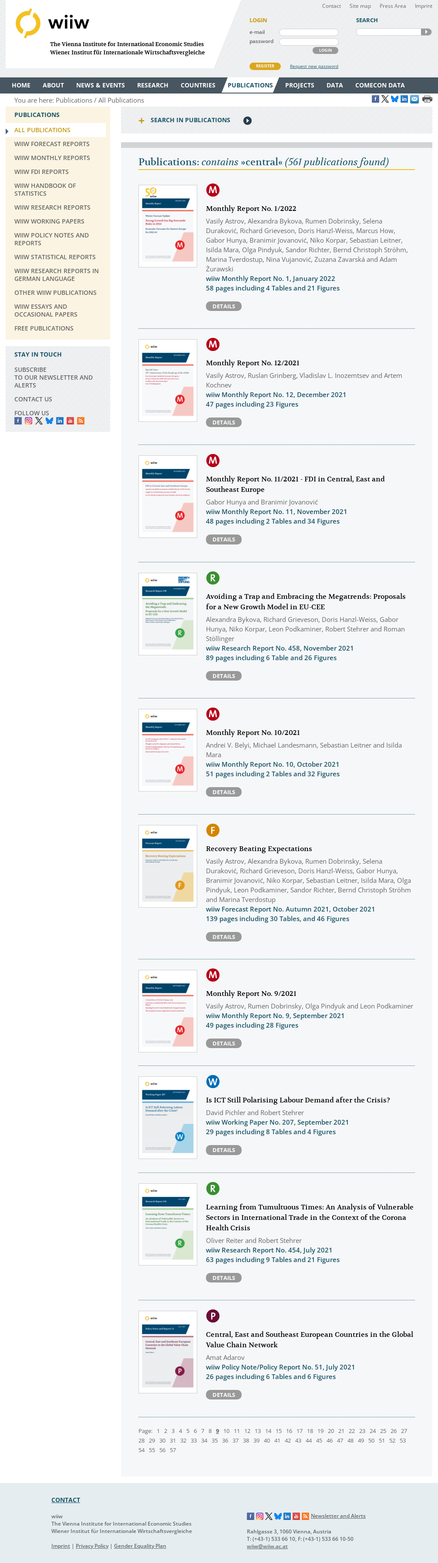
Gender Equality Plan (140, 1546)
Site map (360, 6)
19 (320, 1431)
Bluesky (49, 420)
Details (223, 306)
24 (373, 1431)
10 (226, 1431)
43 (298, 1440)
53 (403, 1440)
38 (246, 1440)
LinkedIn (60, 420)
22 (352, 1431)
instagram (28, 420)
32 (183, 1440)
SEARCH (426, 32)
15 (279, 1431)
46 (330, 1440)
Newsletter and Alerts (338, 1516)
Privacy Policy (92, 1546)
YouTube (70, 420)
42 (288, 1440)
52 (392, 1440)
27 (404, 1431)
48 (350, 1440)
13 (258, 1431)
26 (394, 1431)
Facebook (18, 420)
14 (268, 1431)
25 (383, 1431)
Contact (331, 6)
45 (319, 1440)
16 (289, 1431)
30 (162, 1440)
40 (267, 1440)
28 (141, 1440)
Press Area (393, 6)
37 (235, 1440)
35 (215, 1440)
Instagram (260, 1516)
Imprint (423, 6)
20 (331, 1431)
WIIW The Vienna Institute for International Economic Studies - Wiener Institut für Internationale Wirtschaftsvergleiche (123, 34)
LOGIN (325, 50)
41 (277, 1440)
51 (382, 1440)
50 (371, 1440)
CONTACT (65, 1500)
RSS (80, 420)
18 (310, 1431)
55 (152, 1450)
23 (362, 1431)
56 (162, 1450)
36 (225, 1440)
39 (256, 1440)
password (261, 41)
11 (237, 1431)
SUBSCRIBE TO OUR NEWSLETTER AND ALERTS (53, 377)
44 (309, 1440)
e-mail (257, 32)
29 (152, 1440)
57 (173, 1450)
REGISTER (265, 66)
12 (247, 1431)
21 (341, 1431)
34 (204, 1440)
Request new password (314, 66)
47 (340, 1440)
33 (194, 1440)
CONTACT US (33, 399)
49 (361, 1440)
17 (299, 1431)
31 (173, 1440)
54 (141, 1450)
